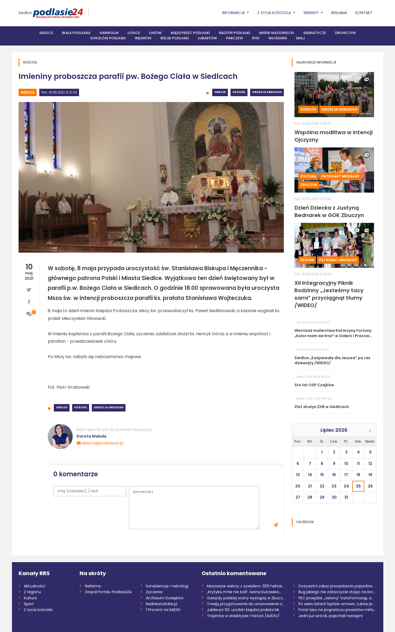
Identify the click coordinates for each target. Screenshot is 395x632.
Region (307, 260)
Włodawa (277, 38)
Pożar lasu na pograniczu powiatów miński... (337, 609)
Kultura (308, 176)
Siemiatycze (314, 33)
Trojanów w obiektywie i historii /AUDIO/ (243, 615)
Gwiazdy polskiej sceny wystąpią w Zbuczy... (246, 598)
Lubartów (207, 38)
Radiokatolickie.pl (161, 603)
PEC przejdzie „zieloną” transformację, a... (336, 598)
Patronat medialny (340, 176)
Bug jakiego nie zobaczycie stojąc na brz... (336, 592)
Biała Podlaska (76, 33)
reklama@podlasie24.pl (100, 443)
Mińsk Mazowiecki (276, 33)
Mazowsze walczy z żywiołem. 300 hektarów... (246, 586)
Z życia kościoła (38, 609)
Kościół (239, 92)
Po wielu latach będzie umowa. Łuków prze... (337, 603)
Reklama (339, 12)
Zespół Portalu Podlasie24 (108, 592)
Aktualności (34, 586)
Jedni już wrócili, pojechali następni (330, 615)
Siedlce (25, 12)
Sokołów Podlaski (108, 38)
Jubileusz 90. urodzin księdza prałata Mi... (244, 609)
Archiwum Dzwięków (164, 598)
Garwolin (109, 33)
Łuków (155, 33)
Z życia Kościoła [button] (274, 12)
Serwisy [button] (311, 12)
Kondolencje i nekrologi (167, 586)
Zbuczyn (309, 185)
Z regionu (32, 592)
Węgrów (143, 38)
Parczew (234, 38)
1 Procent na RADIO (163, 609)
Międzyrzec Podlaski (190, 33)
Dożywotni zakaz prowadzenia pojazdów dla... (337, 586)
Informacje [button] (234, 12)
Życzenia (154, 592)
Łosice (134, 33)
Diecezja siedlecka (267, 92)
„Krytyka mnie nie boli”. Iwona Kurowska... (244, 592)
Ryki (255, 38)
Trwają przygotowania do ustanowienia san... (246, 603)
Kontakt (363, 12)
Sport (29, 603)
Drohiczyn (345, 33)
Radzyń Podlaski (234, 33)
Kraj (300, 38)
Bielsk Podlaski (174, 38)
